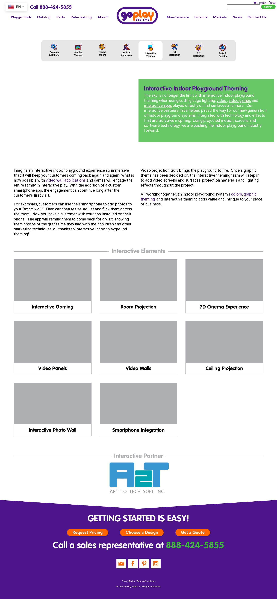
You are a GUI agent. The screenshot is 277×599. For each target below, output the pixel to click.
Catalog (44, 17)
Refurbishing (81, 17)
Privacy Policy (128, 581)
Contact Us (256, 17)
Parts (60, 17)
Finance (200, 17)
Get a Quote (193, 532)
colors (236, 194)
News (237, 17)
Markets (220, 17)
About (102, 17)
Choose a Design (142, 532)
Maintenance (178, 17)
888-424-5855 (195, 545)
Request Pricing (87, 532)
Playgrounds (21, 17)
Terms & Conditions (146, 581)
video (222, 100)
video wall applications (66, 180)
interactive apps (158, 105)
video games (240, 100)
